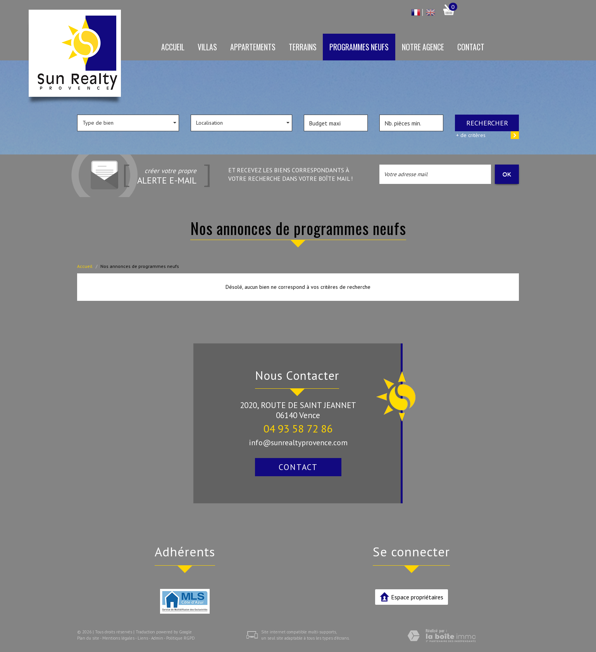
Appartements (253, 47)
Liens (143, 638)
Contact (470, 47)
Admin (157, 638)
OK (507, 174)
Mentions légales (118, 638)
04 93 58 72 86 (298, 428)
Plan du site (88, 638)
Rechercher (487, 122)
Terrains (303, 47)
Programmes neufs (359, 47)
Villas (207, 47)
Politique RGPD (180, 638)
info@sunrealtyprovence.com (298, 442)
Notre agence (423, 47)
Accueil (172, 47)
